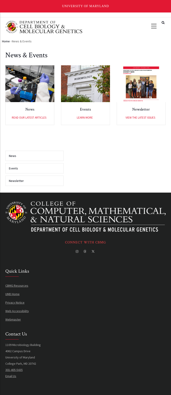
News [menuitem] (12, 156)
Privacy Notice (14, 302)
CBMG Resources (16, 286)
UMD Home (12, 294)
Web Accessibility (17, 311)
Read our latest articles (29, 118)
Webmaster (13, 319)
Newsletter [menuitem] (16, 181)
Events (85, 110)
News (29, 110)
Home (6, 41)
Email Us (10, 376)
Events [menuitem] (13, 168)
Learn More (85, 118)
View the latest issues (140, 118)
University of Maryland (85, 6)
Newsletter (141, 110)
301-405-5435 (14, 370)
